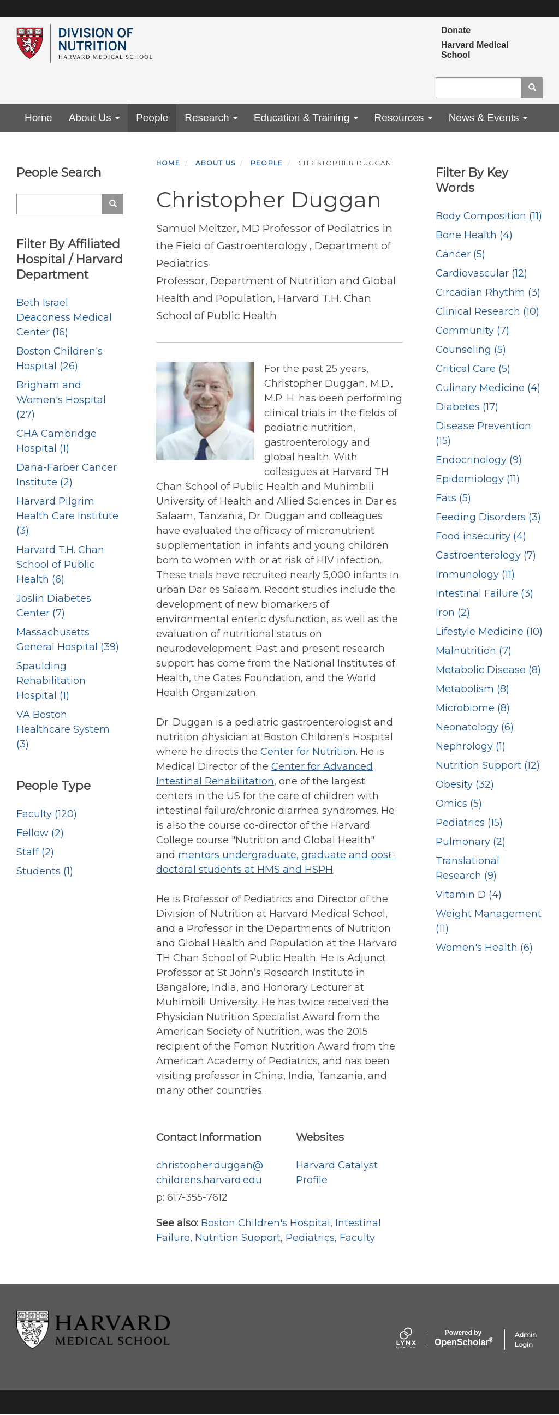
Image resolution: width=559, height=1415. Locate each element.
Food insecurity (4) (481, 536)
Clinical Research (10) (487, 311)
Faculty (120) (46, 814)
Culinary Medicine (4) (488, 388)
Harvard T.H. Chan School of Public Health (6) (60, 564)
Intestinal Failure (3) (484, 593)
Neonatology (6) (475, 727)
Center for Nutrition (308, 752)
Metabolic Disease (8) (488, 670)
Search (535, 88)
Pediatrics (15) (469, 823)
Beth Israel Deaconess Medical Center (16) (64, 317)
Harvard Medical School (475, 49)
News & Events (488, 117)
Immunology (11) (475, 574)
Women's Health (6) (484, 948)
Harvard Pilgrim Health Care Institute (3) (67, 516)
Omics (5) (459, 804)
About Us (94, 117)
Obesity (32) (465, 784)
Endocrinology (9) (479, 460)
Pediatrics (310, 1238)
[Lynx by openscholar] (415, 1339)
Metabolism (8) (472, 689)
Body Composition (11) (489, 216)
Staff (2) (35, 852)
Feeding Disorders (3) (488, 517)
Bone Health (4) (474, 235)
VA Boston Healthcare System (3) (63, 729)
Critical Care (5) (473, 369)
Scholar (463, 1338)
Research (211, 117)
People (152, 117)
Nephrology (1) (471, 746)
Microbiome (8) (473, 708)
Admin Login (526, 1339)
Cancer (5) (460, 254)
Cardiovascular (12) (481, 273)
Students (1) (44, 871)
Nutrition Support (238, 1238)
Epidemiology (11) (478, 479)
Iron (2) (453, 613)
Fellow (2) (40, 833)
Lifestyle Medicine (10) (489, 632)
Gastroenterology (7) (486, 555)
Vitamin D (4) (469, 895)
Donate (456, 30)
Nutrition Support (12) (488, 765)
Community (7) (472, 331)
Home (38, 117)
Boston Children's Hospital (265, 1223)
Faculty (357, 1238)
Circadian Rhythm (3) (488, 292)
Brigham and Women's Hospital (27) (61, 400)
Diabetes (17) (467, 407)
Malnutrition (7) (474, 651)
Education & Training (306, 117)
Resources (403, 117)
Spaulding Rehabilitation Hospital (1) (51, 680)
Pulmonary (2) (471, 842)
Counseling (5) (471, 350)
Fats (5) (453, 498)
